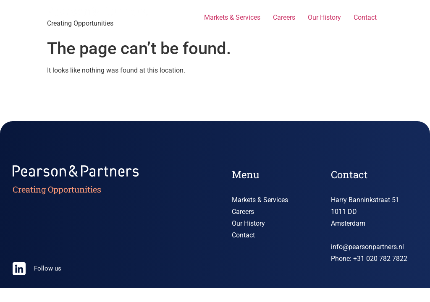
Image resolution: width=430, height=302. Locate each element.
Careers (284, 17)
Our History (324, 17)
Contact (365, 17)
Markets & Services (232, 17)
